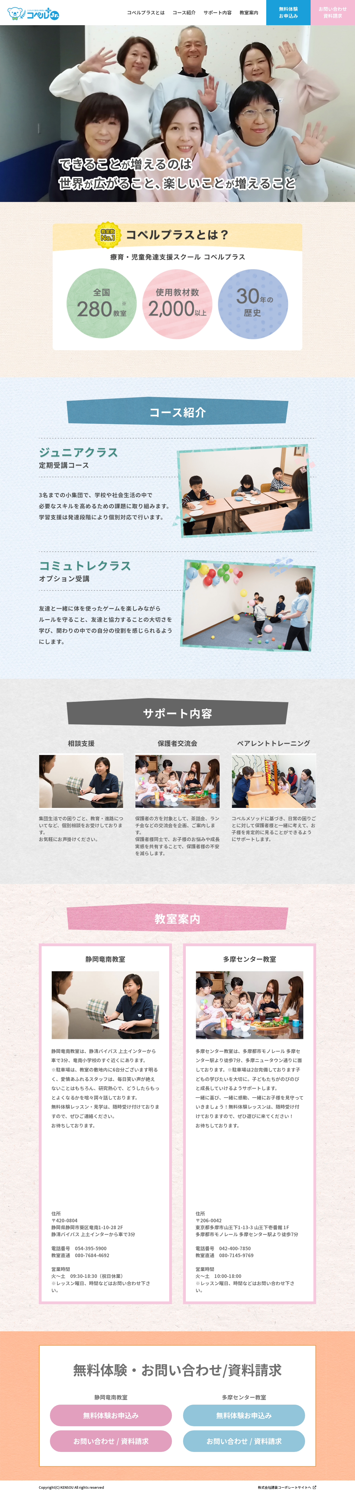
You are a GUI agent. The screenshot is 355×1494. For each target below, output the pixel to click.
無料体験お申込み (111, 1415)
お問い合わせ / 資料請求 (111, 1441)
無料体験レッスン (70, 1106)
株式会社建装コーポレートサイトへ (284, 1487)
